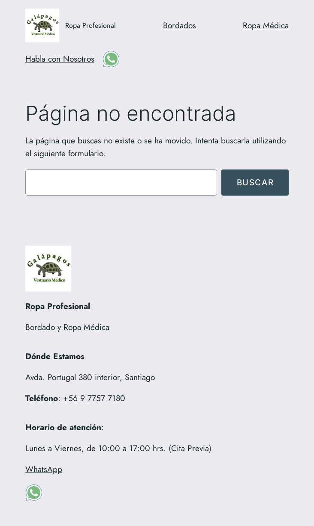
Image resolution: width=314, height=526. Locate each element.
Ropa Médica (266, 25)
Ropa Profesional (90, 25)
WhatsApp (43, 469)
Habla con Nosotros (59, 59)
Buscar (255, 182)
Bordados (179, 25)
